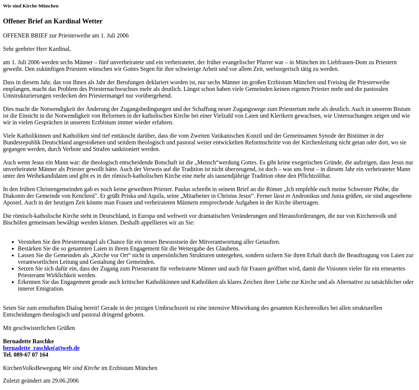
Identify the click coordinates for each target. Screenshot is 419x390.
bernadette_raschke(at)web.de (41, 348)
